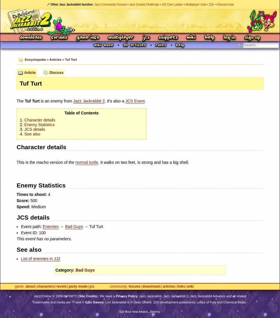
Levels (61, 286)
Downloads (31, 37)
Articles (56, 59)
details (34, 129)
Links (181, 286)
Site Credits (88, 296)
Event (135, 101)
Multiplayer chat (196, 4)
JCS (146, 37)
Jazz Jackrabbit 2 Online (140, 21)
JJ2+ (212, 4)
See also (32, 134)
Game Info (88, 37)
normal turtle (87, 162)
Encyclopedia (35, 59)
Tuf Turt (71, 59)
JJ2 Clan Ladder (172, 4)
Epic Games (94, 302)
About (30, 286)
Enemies (51, 226)
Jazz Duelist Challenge (144, 4)
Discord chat (226, 4)
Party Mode (78, 286)
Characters (46, 286)
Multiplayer (120, 37)
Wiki (191, 37)
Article (30, 73)
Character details (39, 120)
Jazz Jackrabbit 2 (89, 101)
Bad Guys (74, 226)
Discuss (57, 73)
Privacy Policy (127, 296)
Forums (59, 37)
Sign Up (252, 37)
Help (209, 37)
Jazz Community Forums (110, 4)
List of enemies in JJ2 (40, 258)
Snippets (168, 37)
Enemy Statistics (39, 124)
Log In (229, 37)
